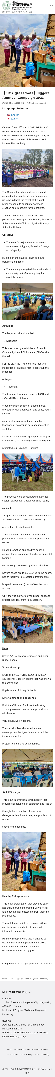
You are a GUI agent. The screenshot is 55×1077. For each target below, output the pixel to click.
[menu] (51, 3)
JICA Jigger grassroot (37, 103)
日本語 (14, 119)
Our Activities (12, 1054)
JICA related (46, 963)
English (15, 115)
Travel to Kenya (27, 1054)
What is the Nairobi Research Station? (31, 1049)
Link (37, 1054)
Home (5, 979)
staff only (45, 1054)
